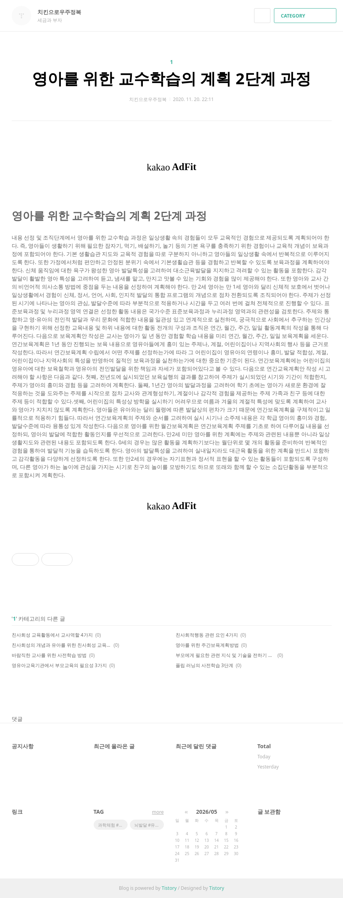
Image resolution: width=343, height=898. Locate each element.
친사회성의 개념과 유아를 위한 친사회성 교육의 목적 (61, 645)
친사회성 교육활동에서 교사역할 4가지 (52, 635)
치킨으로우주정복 (63, 12)
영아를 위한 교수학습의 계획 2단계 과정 (171, 78)
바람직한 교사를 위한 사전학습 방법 (49, 655)
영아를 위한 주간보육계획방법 (207, 645)
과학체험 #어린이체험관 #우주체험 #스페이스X (113, 825)
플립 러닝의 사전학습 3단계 (204, 665)
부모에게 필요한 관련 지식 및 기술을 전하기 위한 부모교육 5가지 (225, 655)
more (158, 812)
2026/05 (206, 811)
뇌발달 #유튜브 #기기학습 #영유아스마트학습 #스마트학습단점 (149, 825)
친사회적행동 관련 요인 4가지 (207, 635)
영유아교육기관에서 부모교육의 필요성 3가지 (59, 665)
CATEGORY (306, 15)
